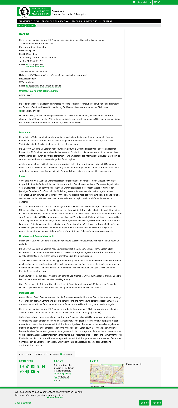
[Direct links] (144, 2)
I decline (144, 403)
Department (25, 21)
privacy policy (55, 395)
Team (37, 21)
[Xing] (38, 371)
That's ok (156, 403)
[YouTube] (32, 371)
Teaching (77, 21)
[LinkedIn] (32, 366)
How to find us (92, 21)
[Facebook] (27, 371)
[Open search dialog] (134, 2)
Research (47, 21)
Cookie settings (23, 403)
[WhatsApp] (22, 371)
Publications (62, 21)
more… (58, 380)
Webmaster (66, 354)
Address (107, 21)
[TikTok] (27, 366)
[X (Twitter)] (38, 366)
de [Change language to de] (157, 2)
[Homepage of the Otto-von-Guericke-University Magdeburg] (34, 13)
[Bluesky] (43, 366)
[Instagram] (22, 366)
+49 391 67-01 (61, 377)
